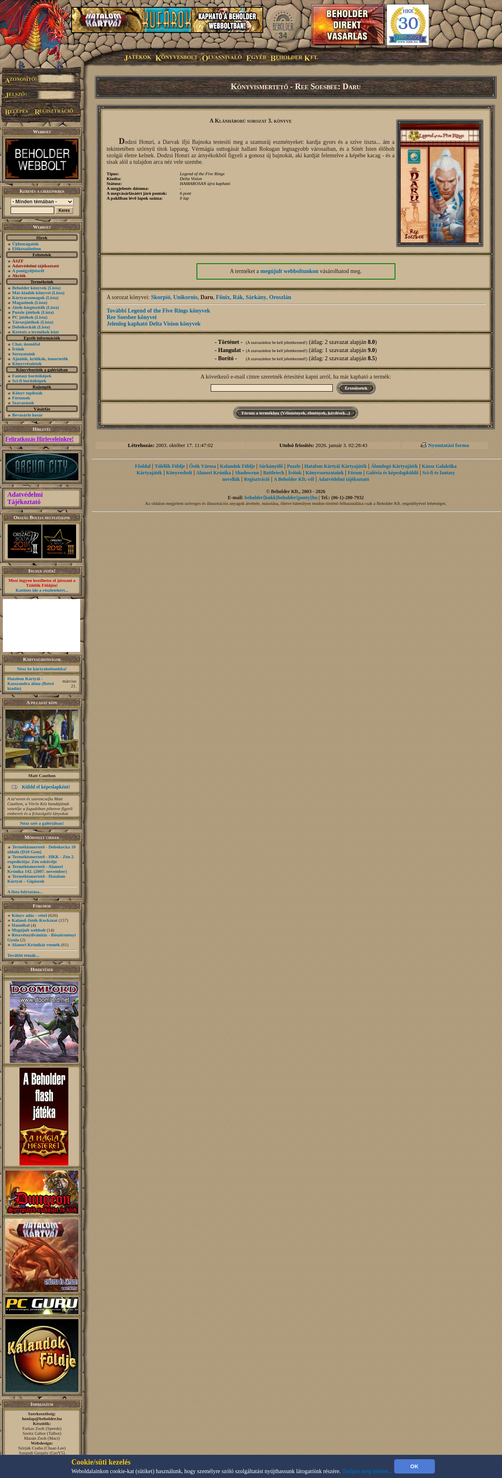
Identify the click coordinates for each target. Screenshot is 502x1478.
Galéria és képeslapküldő (392, 473)
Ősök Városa (202, 466)
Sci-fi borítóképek (29, 380)
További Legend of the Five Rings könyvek (158, 311)
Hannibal (21, 925)
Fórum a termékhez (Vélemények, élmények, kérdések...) (296, 412)
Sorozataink (23, 353)
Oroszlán (280, 297)
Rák (238, 297)
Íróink (18, 348)
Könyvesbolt (179, 473)
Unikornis (185, 297)
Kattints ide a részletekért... (41, 590)
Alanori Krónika (213, 473)
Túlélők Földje (170, 466)
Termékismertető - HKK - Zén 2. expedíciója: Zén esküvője (40, 859)
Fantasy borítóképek (32, 375)
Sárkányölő (271, 466)
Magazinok (23, 302)
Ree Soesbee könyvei (132, 317)
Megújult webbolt (29, 929)
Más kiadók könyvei (31, 292)
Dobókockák (24, 326)
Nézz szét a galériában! (42, 823)
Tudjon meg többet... (367, 1471)
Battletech (273, 473)
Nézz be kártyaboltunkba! (42, 668)
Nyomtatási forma (448, 445)
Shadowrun (247, 473)
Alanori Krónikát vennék (36, 944)
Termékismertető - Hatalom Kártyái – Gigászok (36, 878)
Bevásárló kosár (27, 414)
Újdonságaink (25, 243)
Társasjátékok (25, 321)
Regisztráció (257, 479)
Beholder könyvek (29, 287)
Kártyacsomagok (28, 297)
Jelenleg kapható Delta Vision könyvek (154, 324)
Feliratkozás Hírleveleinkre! (39, 439)
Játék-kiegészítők (28, 307)
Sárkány (256, 297)
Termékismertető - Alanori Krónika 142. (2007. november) (37, 869)
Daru (207, 297)
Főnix (223, 297)
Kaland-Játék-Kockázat (34, 920)
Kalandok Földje (237, 466)
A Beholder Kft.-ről (294, 479)
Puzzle (293, 466)
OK (414, 1466)
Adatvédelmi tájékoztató (343, 479)
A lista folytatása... (24, 891)
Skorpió (160, 297)
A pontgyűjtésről (28, 270)
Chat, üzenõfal (26, 343)
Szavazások (23, 402)
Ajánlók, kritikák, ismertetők (40, 358)
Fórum (355, 473)
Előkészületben (26, 248)
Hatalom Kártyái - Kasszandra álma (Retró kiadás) (30, 683)
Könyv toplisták (27, 392)
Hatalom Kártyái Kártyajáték (335, 466)
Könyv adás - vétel (29, 915)
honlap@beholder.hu (42, 1418)
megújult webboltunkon (289, 271)
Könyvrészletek (27, 363)
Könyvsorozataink (325, 473)
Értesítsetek (356, 387)
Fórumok (21, 397)
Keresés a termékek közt (35, 331)
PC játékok (23, 317)
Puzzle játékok (26, 312)
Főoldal (143, 466)
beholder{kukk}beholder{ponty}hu (280, 497)
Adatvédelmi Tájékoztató (25, 498)
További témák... (23, 955)
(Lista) (54, 287)
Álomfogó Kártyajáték (394, 466)
